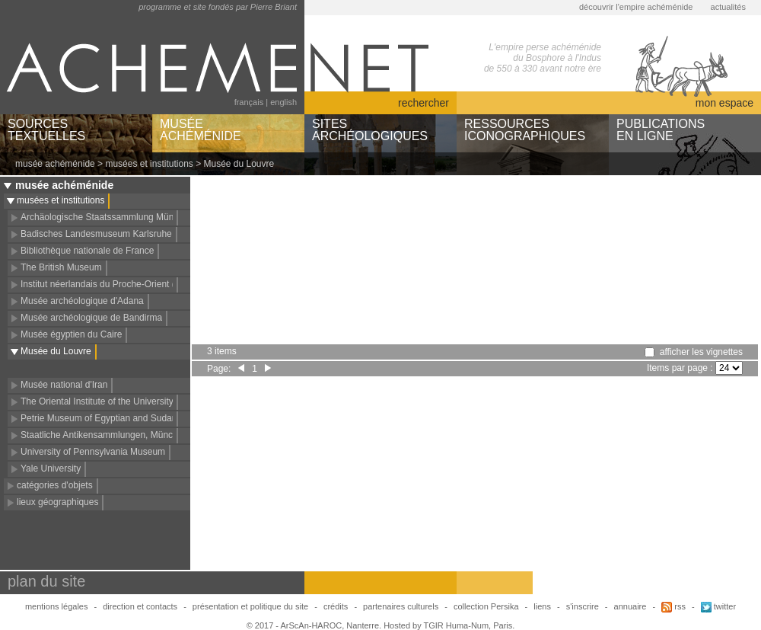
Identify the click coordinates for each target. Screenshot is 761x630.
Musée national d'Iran (64, 384)
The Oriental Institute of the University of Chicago (120, 401)
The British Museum (61, 267)
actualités (728, 6)
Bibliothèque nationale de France (87, 250)
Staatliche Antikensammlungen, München (104, 435)
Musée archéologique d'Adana (82, 301)
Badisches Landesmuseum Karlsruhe (96, 234)
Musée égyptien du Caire (71, 334)
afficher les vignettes (701, 352)
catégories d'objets (55, 485)
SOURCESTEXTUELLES (46, 129)
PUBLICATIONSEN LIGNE (660, 129)
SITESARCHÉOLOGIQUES (370, 129)
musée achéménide (55, 163)
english (283, 102)
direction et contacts (140, 606)
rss (673, 606)
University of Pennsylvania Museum (93, 451)
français (249, 102)
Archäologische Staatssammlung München (107, 217)
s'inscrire (582, 606)
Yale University (51, 468)
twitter (718, 606)
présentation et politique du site (250, 606)
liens (542, 606)
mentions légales (56, 606)
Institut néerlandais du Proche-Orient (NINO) (111, 284)
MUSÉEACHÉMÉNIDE (200, 129)
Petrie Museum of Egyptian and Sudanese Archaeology (132, 418)
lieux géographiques (57, 502)
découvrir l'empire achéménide (636, 6)
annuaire (630, 606)
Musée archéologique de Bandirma (91, 317)
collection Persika (486, 606)
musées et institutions (149, 163)
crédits (335, 606)
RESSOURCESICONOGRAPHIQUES (524, 129)
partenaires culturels (400, 606)
